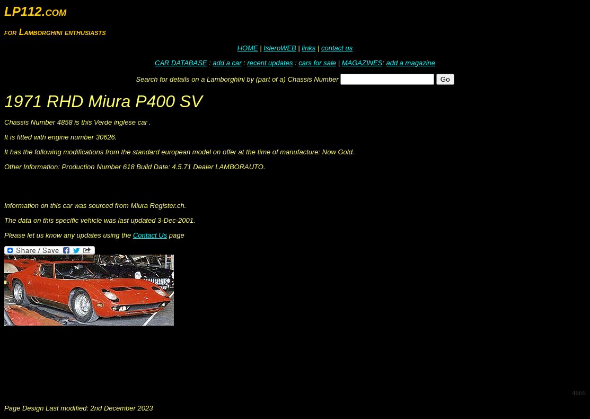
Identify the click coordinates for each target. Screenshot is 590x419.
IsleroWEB (279, 48)
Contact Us (150, 235)
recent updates (270, 63)
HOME (247, 48)
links (308, 48)
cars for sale (317, 63)
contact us (337, 48)
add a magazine (410, 63)
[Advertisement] (197, 356)
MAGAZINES (362, 63)
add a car (227, 63)
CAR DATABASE (181, 63)
